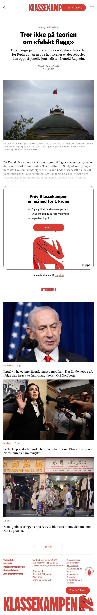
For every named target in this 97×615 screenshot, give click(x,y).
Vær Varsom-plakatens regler (74, 567)
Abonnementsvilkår (13, 573)
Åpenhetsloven (10, 570)
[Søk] (4, 8)
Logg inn (59, 275)
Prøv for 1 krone (73, 7)
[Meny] (92, 7)
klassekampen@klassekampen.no (48, 565)
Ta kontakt (8, 559)
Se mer (48, 546)
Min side (7, 563)
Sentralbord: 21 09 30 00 (44, 559)
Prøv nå (48, 227)
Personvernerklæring (13, 566)
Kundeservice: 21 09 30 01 (45, 562)
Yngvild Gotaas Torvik (48, 66)
